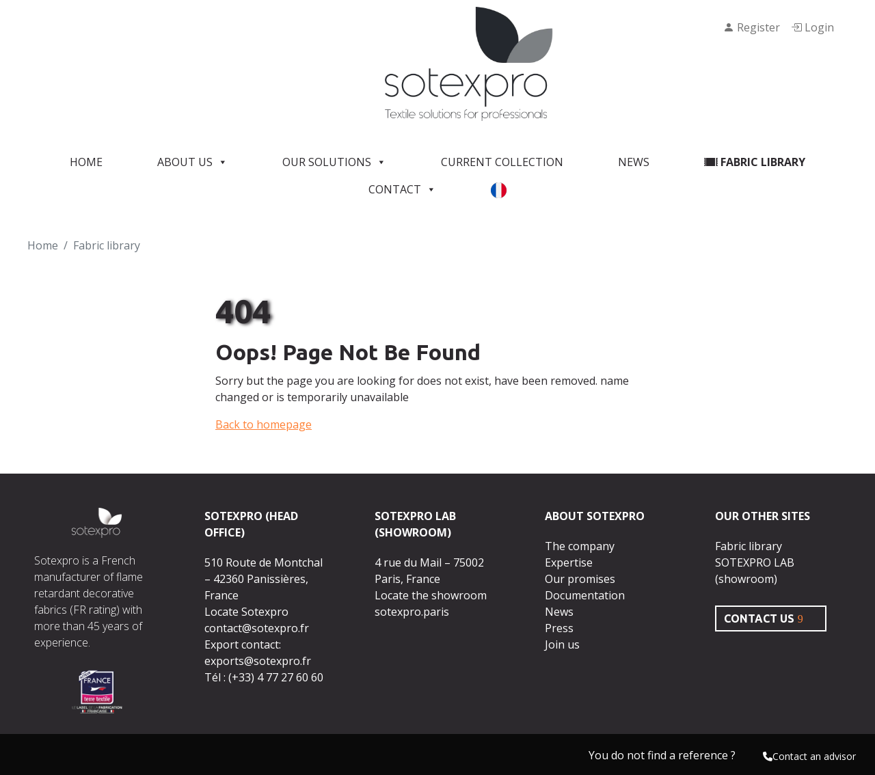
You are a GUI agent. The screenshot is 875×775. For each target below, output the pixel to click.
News (633, 161)
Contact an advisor (809, 756)
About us (192, 162)
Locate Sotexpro (246, 611)
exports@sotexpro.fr (257, 660)
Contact (402, 189)
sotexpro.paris (412, 611)
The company (580, 546)
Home (86, 161)
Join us (562, 644)
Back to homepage (263, 424)
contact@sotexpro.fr (256, 628)
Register (751, 27)
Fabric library (754, 161)
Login (812, 27)
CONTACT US (759, 618)
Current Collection (502, 161)
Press (559, 628)
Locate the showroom (431, 595)
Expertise (569, 562)
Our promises (580, 578)
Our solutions (334, 162)
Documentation (585, 595)
